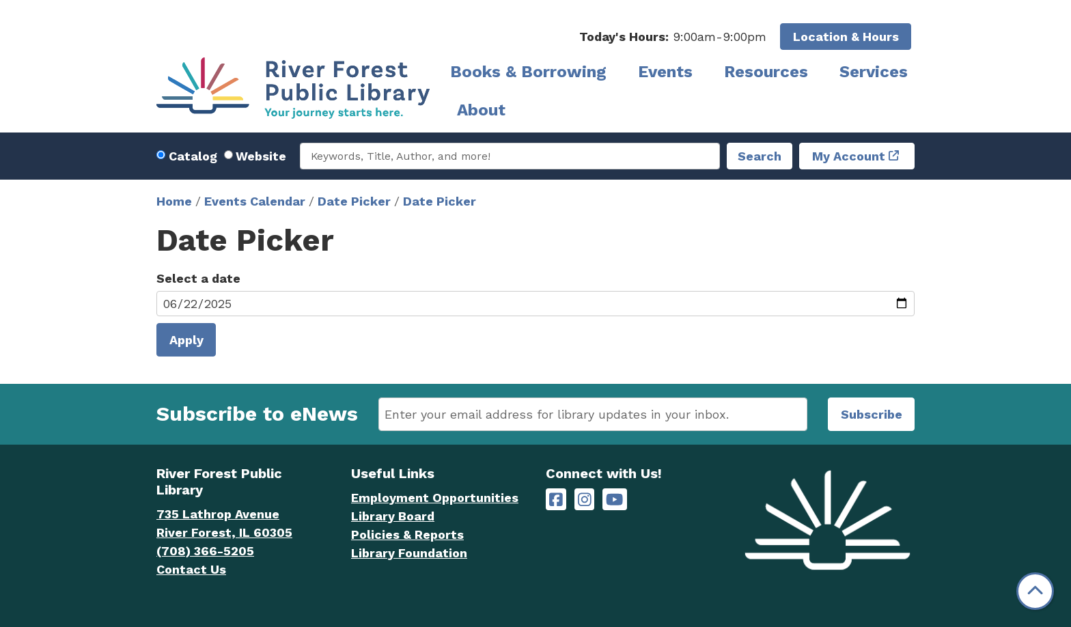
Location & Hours (846, 36)
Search (759, 156)
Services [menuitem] (873, 71)
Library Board (392, 516)
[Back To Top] (1035, 591)
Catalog (193, 156)
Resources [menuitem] (766, 71)
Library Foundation (409, 553)
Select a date (198, 278)
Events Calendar (254, 201)
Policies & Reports (407, 534)
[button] (672, 36)
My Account (848, 156)
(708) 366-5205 (205, 551)
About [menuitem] (481, 110)
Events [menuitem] (665, 71)
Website (261, 156)
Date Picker (354, 201)
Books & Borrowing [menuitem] (528, 71)
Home (174, 201)
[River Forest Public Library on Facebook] (556, 499)
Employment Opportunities (434, 497)
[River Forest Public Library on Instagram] (584, 499)
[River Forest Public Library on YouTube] (614, 499)
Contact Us (191, 569)
